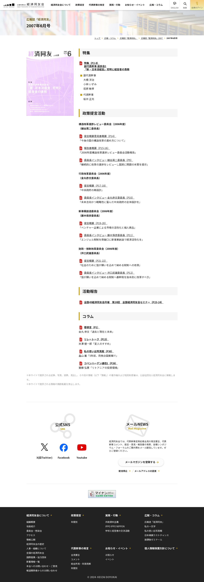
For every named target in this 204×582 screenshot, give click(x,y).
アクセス (30, 535)
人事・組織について (36, 548)
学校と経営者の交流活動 (117, 530)
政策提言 (79, 4)
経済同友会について (61, 4)
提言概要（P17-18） (95, 185)
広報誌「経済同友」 (128, 38)
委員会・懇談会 (34, 530)
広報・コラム (156, 4)
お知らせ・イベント (135, 4)
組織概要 (30, 521)
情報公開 (30, 539)
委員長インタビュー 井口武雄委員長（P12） (109, 272)
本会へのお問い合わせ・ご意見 (41, 566)
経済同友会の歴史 (35, 544)
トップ (97, 38)
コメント (75, 559)
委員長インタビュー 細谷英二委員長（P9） (108, 160)
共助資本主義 (112, 521)
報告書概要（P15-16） (97, 148)
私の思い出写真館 (153, 530)
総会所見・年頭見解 (81, 563)
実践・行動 (114, 4)
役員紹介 (30, 526)
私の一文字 (150, 526)
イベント (109, 559)
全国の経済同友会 (35, 552)
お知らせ (109, 554)
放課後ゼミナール (153, 539)
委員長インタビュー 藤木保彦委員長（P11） (109, 235)
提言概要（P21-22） (95, 260)
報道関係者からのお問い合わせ (41, 570)
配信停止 (123, 471)
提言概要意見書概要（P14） (100, 136)
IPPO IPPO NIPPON (115, 526)
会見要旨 (75, 554)
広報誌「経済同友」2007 (152, 38)
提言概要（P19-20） (95, 223)
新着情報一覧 (33, 561)
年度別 (74, 521)
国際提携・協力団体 (36, 557)
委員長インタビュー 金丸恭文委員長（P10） (109, 197)
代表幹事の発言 (96, 4)
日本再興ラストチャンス (156, 535)
